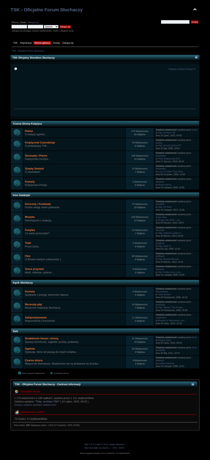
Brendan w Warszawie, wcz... (172, 320)
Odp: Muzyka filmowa (168, 259)
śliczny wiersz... (165, 184)
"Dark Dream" (164, 294)
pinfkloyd (160, 256)
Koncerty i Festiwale (38, 204)
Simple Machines (117, 444)
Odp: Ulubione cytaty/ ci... (170, 233)
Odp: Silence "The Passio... (171, 307)
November (161, 155)
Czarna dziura (33, 360)
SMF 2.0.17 (89, 444)
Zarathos (160, 243)
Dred (194, 337)
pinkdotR (160, 204)
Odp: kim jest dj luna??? (169, 145)
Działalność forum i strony (41, 338)
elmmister (160, 304)
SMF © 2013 (102, 444)
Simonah (160, 230)
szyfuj (194, 129)
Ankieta (161, 350)
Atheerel (160, 182)
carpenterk (161, 317)
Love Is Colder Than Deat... (171, 171)
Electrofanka (162, 291)
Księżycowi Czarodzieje (40, 142)
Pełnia (29, 131)
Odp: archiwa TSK (167, 132)
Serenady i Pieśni (36, 155)
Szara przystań (34, 268)
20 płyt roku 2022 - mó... (169, 220)
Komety (30, 181)
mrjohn (159, 143)
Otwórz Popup (185, 69)
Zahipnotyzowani (36, 317)
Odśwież (172, 69)
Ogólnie (30, 348)
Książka (30, 230)
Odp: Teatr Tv (164, 246)
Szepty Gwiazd (34, 168)
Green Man (161, 217)
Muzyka (29, 216)
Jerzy (194, 347)
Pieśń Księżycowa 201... (169, 158)
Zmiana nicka (164, 340)
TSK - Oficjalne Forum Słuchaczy (46, 9)
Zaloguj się (32, 22)
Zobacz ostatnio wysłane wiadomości (35, 404)
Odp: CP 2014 (165, 207)
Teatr (28, 242)
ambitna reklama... (167, 363)
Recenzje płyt (33, 304)
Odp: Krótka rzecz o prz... (170, 272)
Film (27, 256)
